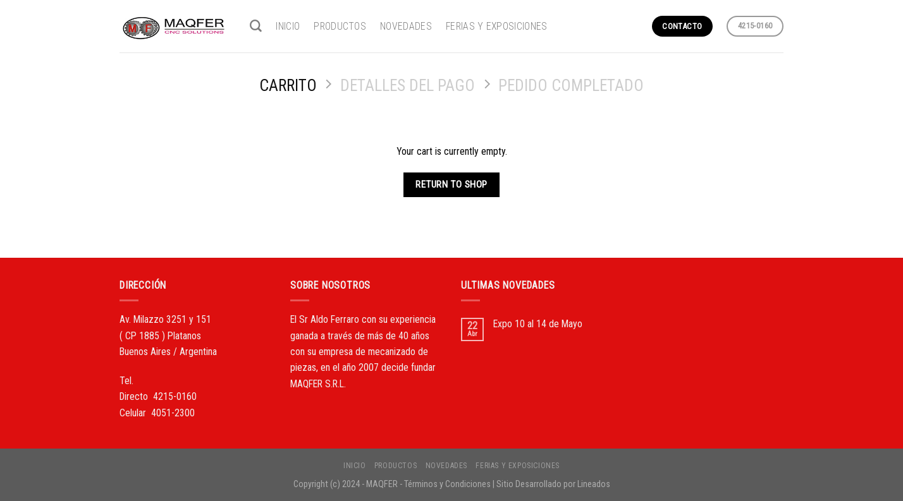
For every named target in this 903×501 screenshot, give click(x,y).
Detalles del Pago (407, 85)
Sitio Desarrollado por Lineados (553, 484)
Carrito (288, 85)
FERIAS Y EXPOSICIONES (497, 26)
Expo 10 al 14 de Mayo (537, 324)
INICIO (288, 26)
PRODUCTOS (340, 26)
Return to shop (451, 184)
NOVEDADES (406, 26)
